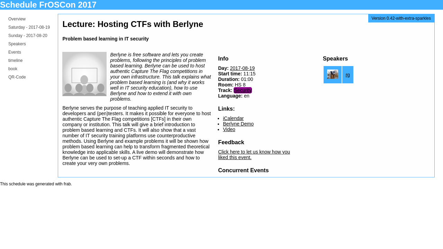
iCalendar (233, 118)
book (12, 68)
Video (229, 129)
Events (14, 52)
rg (348, 74)
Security (243, 90)
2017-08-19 (242, 68)
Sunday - (27, 35)
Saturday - (29, 27)
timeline (15, 60)
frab (67, 184)
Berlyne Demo (238, 124)
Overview (17, 19)
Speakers (17, 44)
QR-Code (17, 77)
